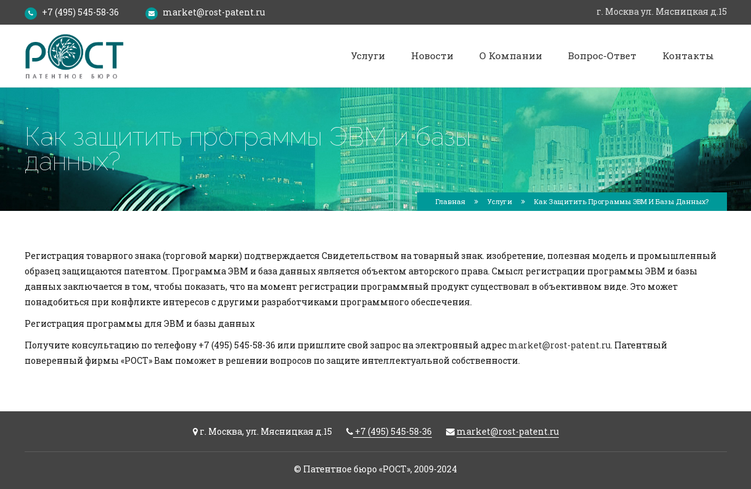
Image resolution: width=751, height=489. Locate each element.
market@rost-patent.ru (214, 12)
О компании (510, 55)
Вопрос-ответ (602, 55)
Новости (432, 55)
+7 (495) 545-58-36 (80, 12)
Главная (450, 201)
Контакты (688, 55)
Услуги (368, 55)
